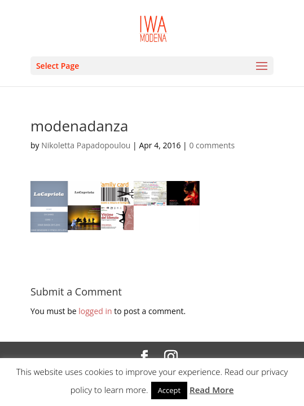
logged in (95, 311)
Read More (211, 389)
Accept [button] (169, 390)
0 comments (212, 145)
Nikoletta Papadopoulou (85, 145)
